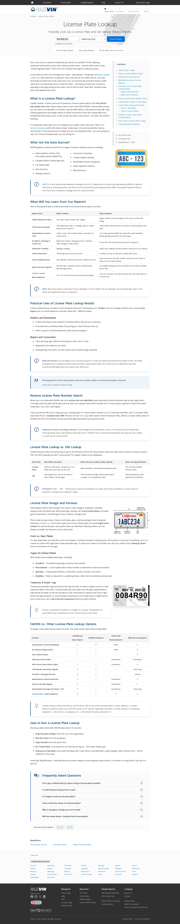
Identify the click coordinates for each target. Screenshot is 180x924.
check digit (83, 415)
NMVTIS (45, 184)
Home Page (65, 893)
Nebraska (50, 871)
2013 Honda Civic (108, 896)
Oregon (33, 874)
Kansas (50, 868)
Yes (60, 827)
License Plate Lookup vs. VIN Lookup (132, 102)
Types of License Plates (129, 111)
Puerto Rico (68, 874)
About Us (128, 893)
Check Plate (116, 39)
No (70, 827)
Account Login (143, 2)
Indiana (33, 868)
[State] (92, 39)
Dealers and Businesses (130, 92)
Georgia (101, 865)
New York (101, 871)
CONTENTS (121, 64)
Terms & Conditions (142, 919)
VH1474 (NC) (67, 44)
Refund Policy (129, 901)
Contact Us (119, 2)
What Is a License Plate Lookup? (130, 73)
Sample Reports (87, 2)
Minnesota (136, 868)
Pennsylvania (52, 874)
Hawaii (117, 865)
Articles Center (67, 905)
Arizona (33, 865)
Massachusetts (103, 868)
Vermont (118, 874)
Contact (127, 896)
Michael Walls (126, 135)
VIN (108, 403)
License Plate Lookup (126, 70)
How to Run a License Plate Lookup (132, 121)
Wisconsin (51, 877)
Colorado (67, 865)
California (50, 865)
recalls (68, 81)
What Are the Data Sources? (129, 77)
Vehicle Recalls (85, 899)
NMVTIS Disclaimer (131, 904)
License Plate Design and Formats (131, 105)
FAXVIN (33, 16)
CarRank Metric (38, 694)
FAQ (63, 899)
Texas (100, 874)
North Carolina (120, 871)
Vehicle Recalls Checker (82, 844)
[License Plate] (66, 39)
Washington (34, 877)
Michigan (118, 868)
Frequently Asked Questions (129, 124)
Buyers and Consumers (129, 95)
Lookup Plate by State (40, 861)
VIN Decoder (66, 2)
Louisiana (67, 868)
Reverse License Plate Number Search (132, 98)
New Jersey (85, 871)
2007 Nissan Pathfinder (110, 893)
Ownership (34, 855)
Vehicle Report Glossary (110, 901)
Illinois (134, 865)
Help (103, 2)
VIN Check (47, 2)
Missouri (33, 871)
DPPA (74, 709)
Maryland (84, 868)
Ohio (134, 871)
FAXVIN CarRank (38, 273)
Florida (83, 865)
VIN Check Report (60, 844)
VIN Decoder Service (38, 844)
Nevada (67, 871)
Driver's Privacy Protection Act (136, 907)
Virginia (135, 874)
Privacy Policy (127, 919)
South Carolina (86, 874)
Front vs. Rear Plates (128, 108)
